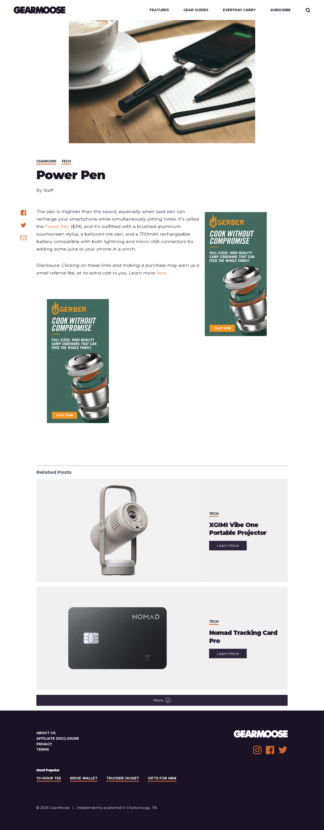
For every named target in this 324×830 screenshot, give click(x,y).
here (161, 272)
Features (159, 10)
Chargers (46, 161)
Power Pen (57, 226)
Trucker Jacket (122, 778)
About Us (46, 733)
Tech (66, 161)
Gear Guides (195, 10)
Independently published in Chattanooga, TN (117, 808)
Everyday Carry (239, 10)
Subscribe (280, 10)
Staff (48, 190)
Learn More (232, 546)
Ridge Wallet (84, 778)
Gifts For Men (162, 778)
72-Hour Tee (48, 778)
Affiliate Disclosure (57, 738)
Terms (42, 749)
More (162, 700)
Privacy (44, 744)
